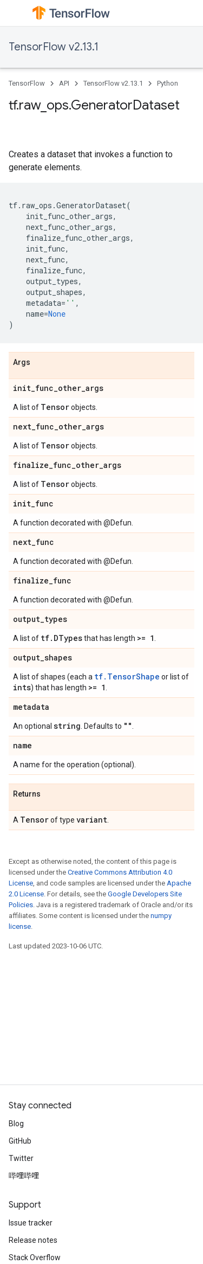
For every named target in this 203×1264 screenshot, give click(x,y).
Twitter (21, 1158)
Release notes (33, 1240)
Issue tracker (31, 1222)
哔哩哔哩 (24, 1175)
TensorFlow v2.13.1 (54, 47)
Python (167, 83)
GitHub (20, 1141)
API (64, 83)
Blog (16, 1123)
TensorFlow (27, 83)
